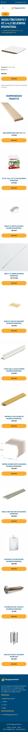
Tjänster (4, 701)
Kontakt (14, 727)
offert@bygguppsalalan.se (20, 2)
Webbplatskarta (20, 729)
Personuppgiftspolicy (9, 729)
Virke (9, 67)
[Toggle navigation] (3, 8)
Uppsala (4, 2)
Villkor (19, 727)
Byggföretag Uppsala (8, 698)
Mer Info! (14, 78)
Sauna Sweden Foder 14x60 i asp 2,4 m (14, 133)
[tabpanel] (14, 50)
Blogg (4, 708)
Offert (5, 14)
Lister (13, 67)
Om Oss (4, 705)
